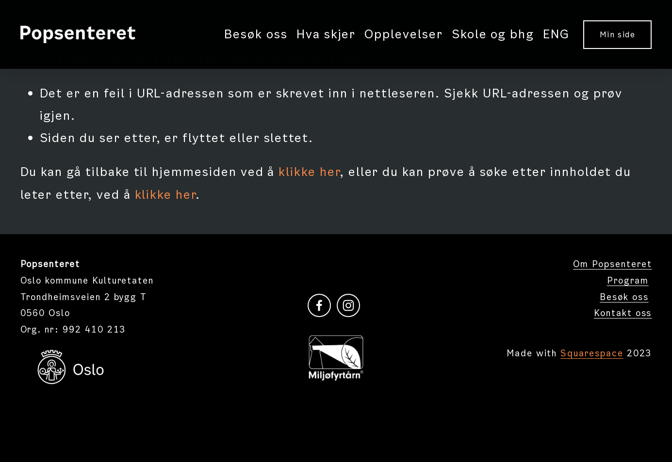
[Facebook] (319, 305)
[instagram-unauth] (348, 305)
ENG (556, 34)
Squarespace (591, 353)
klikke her (309, 171)
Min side (618, 34)
